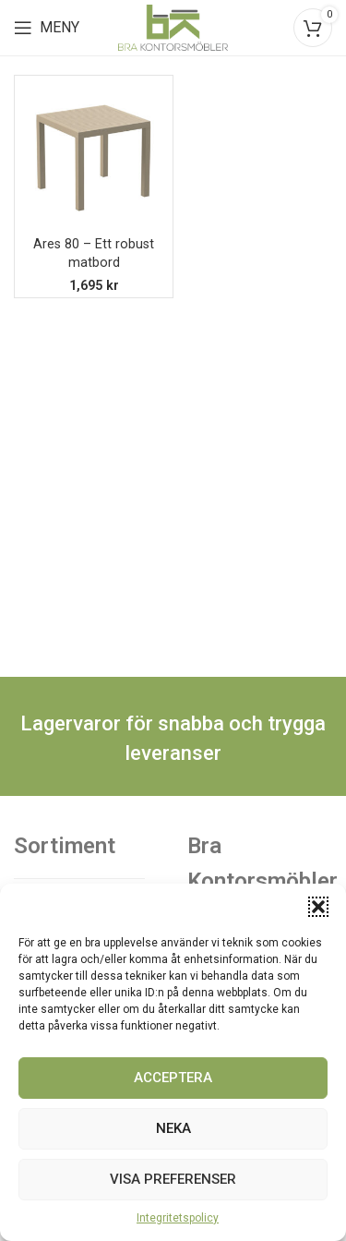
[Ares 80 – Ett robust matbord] (93, 154)
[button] (318, 907)
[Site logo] (173, 26)
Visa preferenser (173, 1179)
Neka (173, 1128)
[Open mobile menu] (47, 27)
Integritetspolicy (178, 1217)
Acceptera (173, 1077)
